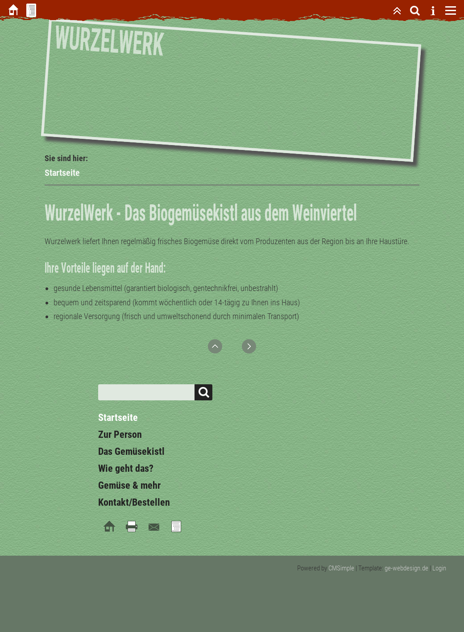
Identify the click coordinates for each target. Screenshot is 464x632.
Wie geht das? (125, 468)
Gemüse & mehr (129, 485)
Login (439, 568)
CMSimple (341, 568)
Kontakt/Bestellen (134, 502)
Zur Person (120, 434)
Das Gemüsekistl (131, 451)
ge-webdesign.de (406, 568)
